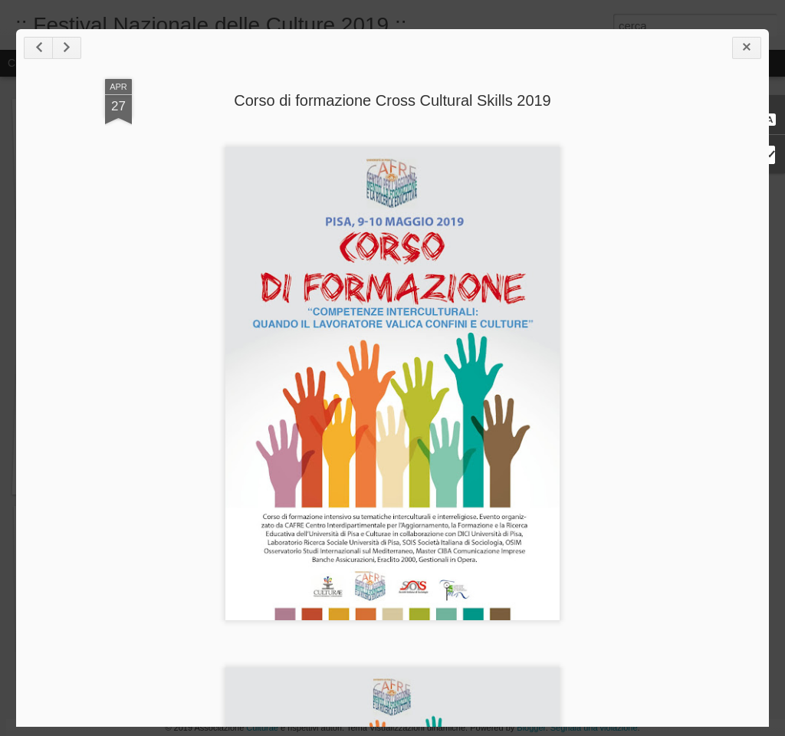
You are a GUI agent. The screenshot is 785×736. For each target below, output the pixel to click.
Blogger (531, 727)
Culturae (262, 727)
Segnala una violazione (594, 727)
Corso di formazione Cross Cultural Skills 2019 (392, 100)
